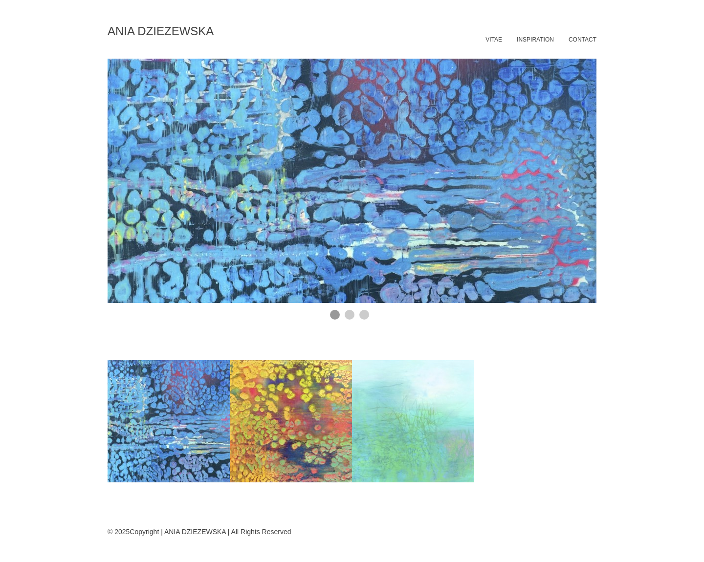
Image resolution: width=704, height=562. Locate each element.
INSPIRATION (535, 39)
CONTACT (582, 39)
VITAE (493, 39)
